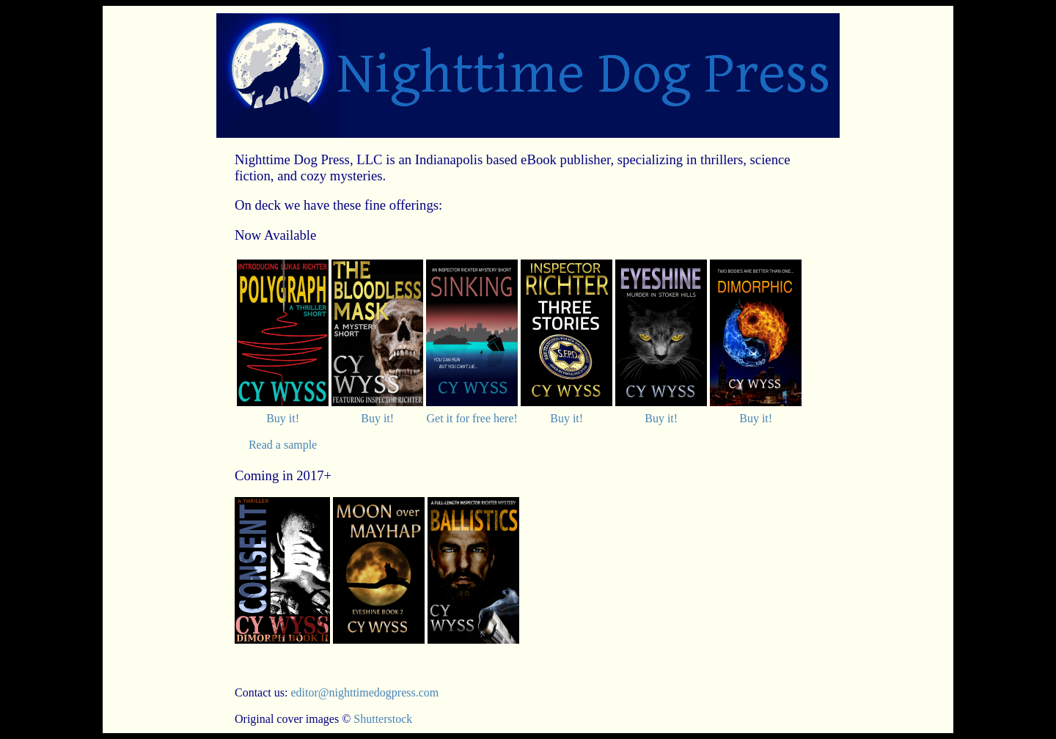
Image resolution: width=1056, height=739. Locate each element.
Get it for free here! (471, 418)
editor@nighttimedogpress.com (364, 692)
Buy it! (282, 418)
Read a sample (283, 444)
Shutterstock (382, 719)
